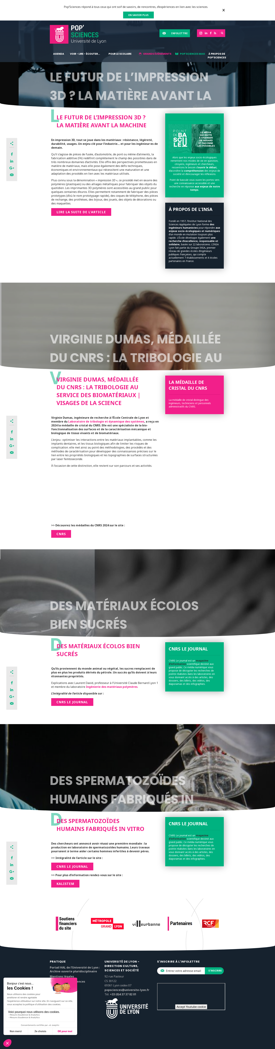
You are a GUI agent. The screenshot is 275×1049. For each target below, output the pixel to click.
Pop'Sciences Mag (192, 54)
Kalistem (65, 884)
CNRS (61, 534)
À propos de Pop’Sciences (217, 55)
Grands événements (157, 54)
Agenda (58, 54)
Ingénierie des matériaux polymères (112, 687)
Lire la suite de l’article (81, 212)
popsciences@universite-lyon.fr (127, 990)
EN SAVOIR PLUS (138, 15)
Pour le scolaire (120, 54)
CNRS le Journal (72, 702)
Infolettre (179, 33)
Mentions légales (62, 976)
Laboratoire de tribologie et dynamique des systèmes (106, 421)
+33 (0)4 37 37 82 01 (123, 994)
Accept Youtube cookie (191, 1007)
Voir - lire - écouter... (85, 54)
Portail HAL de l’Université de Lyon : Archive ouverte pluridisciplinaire (75, 969)
